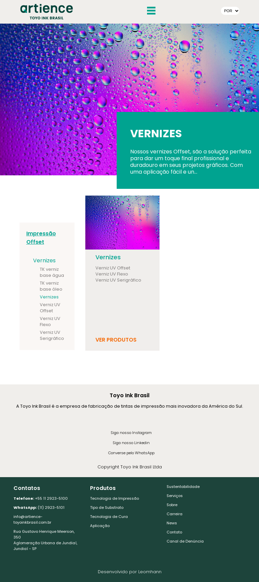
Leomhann (150, 572)
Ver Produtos (116, 340)
